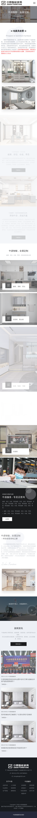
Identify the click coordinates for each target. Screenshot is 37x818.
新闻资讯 (13, 790)
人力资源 (13, 785)
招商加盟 (31, 785)
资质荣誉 (13, 788)
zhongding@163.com (19, 776)
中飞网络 (21, 808)
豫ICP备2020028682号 (7, 806)
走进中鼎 (5, 785)
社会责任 (5, 788)
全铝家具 (23, 785)
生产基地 (5, 790)
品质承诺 (31, 788)
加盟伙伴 (23, 793)
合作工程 (31, 790)
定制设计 (23, 788)
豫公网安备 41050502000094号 (24, 806)
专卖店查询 (24, 790)
